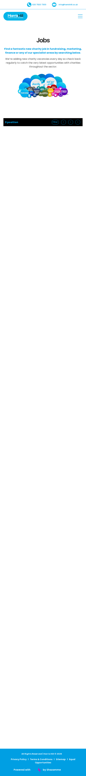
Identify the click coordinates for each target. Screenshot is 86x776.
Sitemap (61, 759)
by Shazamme (52, 769)
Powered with (22, 769)
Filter (55, 122)
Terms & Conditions (41, 759)
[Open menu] (80, 16)
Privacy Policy (19, 759)
